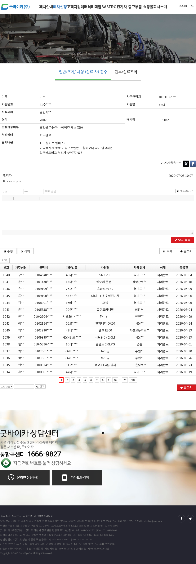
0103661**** (43, 351)
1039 (6, 337)
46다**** (72, 275)
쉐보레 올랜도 (105, 281)
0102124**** (43, 323)
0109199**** (43, 288)
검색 (40, 386)
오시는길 (16, 516)
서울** (139, 323)
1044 (6, 302)
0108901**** (43, 302)
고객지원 (74, 6)
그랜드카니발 (105, 309)
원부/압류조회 (126, 71)
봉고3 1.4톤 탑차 (105, 364)
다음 (133, 380)
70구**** (72, 309)
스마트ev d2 (105, 288)
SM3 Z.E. (105, 275)
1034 (6, 372)
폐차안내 (46, 6)
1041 (6, 323)
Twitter (186, 164)
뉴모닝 (105, 351)
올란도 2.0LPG (105, 344)
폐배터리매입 (91, 6)
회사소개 (160, 6)
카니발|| (105, 316)
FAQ (191, 6)
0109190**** (43, 295)
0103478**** (43, 281)
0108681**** (43, 372)
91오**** (72, 364)
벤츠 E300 (105, 330)
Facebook (193, 164)
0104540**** (43, 275)
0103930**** (43, 330)
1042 (6, 316)
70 (124, 380)
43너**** (72, 330)
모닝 (105, 302)
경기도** (139, 275)
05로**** (72, 323)
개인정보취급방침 (43, 516)
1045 (6, 295)
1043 (6, 309)
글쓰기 (186, 251)
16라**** (72, 344)
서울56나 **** (72, 316)
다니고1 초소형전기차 (105, 295)
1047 (6, 281)
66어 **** (71, 351)
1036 (6, 358)
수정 (8, 251)
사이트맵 (27, 516)
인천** (139, 316)
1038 (6, 344)
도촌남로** (139, 364)
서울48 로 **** (71, 337)
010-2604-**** (43, 316)
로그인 (4, 260)
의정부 (139, 309)
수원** (139, 351)
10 (115, 380)
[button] (5, 198)
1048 (6, 275)
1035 (6, 364)
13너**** (72, 281)
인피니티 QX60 (105, 323)
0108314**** (43, 364)
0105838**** (43, 309)
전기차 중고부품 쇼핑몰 (135, 6)
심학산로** (139, 281)
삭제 (25, 251)
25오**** (72, 288)
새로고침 (185, 190)
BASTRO (109, 6)
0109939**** (43, 337)
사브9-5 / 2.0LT (105, 337)
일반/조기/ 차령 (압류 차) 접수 (83, 71)
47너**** (72, 372)
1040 (6, 330)
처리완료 (163, 275)
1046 (6, 288)
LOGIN (183, 6)
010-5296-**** (43, 344)
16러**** (72, 302)
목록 (167, 251)
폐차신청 (60, 6)
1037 (6, 351)
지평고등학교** (139, 330)
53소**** (72, 295)
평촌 (139, 344)
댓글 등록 (182, 240)
